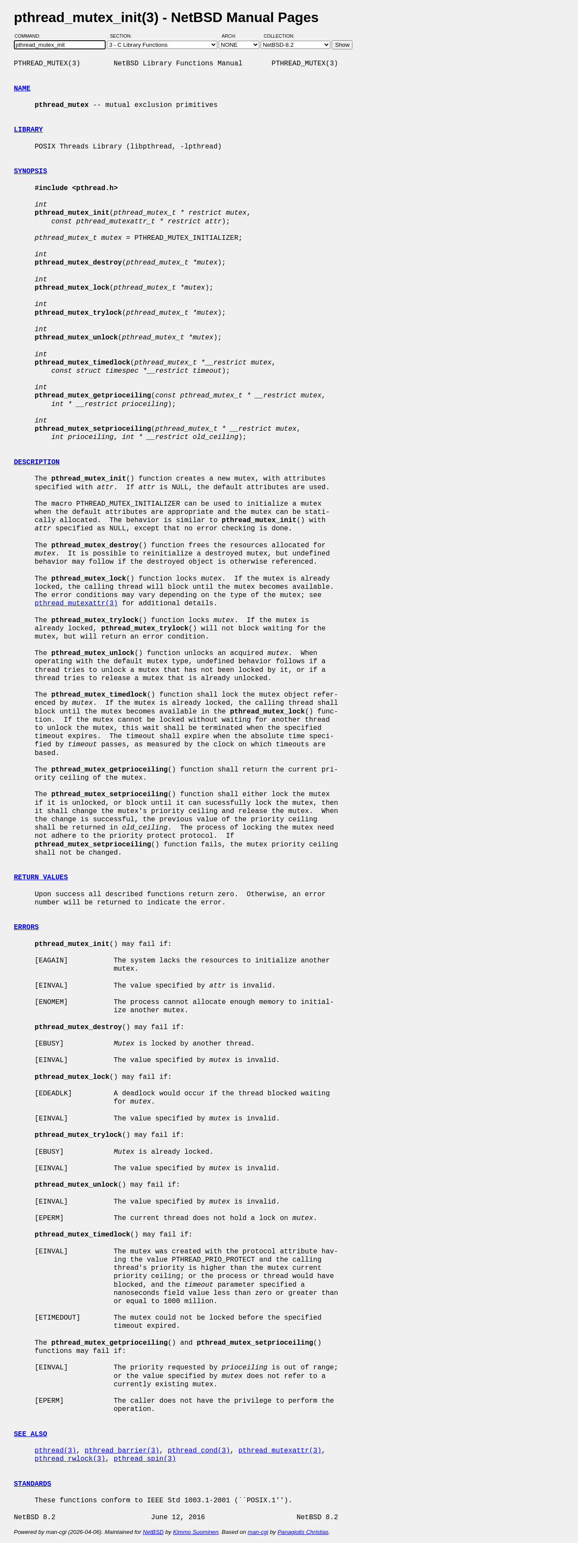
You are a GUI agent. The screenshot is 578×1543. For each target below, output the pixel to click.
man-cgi (258, 1532)
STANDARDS (32, 1484)
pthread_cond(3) (199, 1451)
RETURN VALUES (41, 877)
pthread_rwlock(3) (70, 1459)
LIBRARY (28, 130)
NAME (22, 89)
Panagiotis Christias (303, 1532)
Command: (30, 36)
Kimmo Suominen (195, 1532)
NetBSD (153, 1532)
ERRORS (26, 927)
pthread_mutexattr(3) (76, 603)
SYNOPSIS (30, 171)
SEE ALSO (30, 1434)
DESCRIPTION (37, 462)
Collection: (279, 36)
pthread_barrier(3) (121, 1451)
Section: (123, 36)
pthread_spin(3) (144, 1459)
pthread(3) (55, 1451)
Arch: (233, 36)
